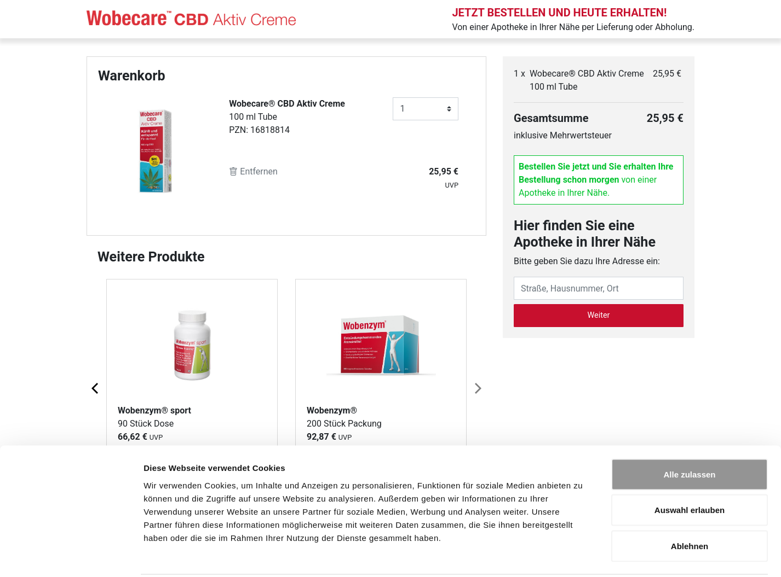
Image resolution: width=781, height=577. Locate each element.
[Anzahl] (425, 108)
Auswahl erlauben (689, 469)
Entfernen (253, 171)
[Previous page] (96, 388)
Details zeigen (582, 555)
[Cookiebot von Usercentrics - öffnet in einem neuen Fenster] (71, 555)
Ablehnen (689, 505)
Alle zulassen (689, 433)
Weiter (599, 315)
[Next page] (477, 388)
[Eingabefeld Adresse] (599, 288)
